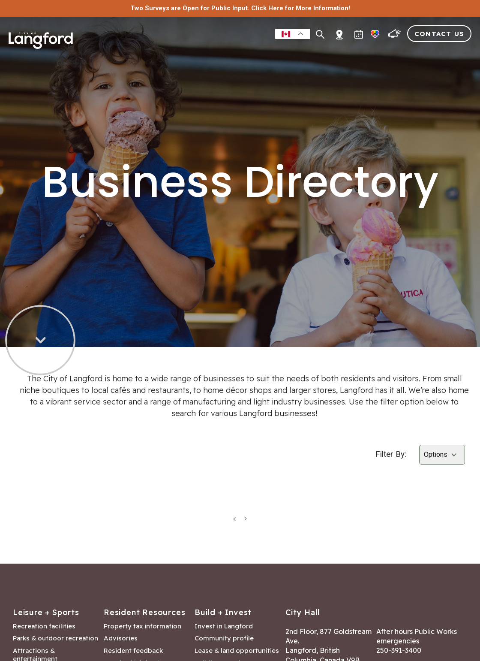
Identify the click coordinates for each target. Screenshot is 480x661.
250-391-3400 (398, 650)
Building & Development (333, 53)
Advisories (121, 638)
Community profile (224, 638)
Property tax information (142, 626)
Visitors (409, 53)
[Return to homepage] (41, 48)
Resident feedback (133, 651)
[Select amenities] (442, 455)
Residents (176, 53)
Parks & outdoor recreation (55, 638)
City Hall (453, 53)
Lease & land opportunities (237, 651)
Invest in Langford (224, 626)
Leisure (218, 53)
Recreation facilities (44, 626)
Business (258, 53)
